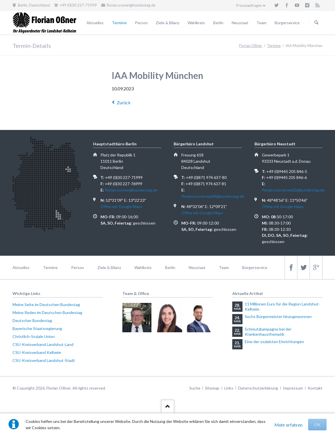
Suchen (316, 22)
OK (317, 424)
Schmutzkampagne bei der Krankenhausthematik (268, 332)
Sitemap (212, 388)
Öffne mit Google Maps (121, 206)
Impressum (293, 388)
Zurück (124, 102)
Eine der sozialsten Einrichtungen (274, 341)
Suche (194, 388)
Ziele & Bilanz (167, 22)
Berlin (218, 22)
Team (261, 22)
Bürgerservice (287, 22)
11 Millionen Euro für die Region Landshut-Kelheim (282, 306)
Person (141, 22)
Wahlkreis (196, 22)
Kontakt (315, 388)
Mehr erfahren (288, 424)
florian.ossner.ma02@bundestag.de (293, 190)
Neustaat (240, 22)
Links (228, 388)
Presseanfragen (249, 5)
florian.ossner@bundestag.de (131, 190)
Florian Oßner (250, 45)
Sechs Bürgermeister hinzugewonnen (278, 316)
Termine (119, 22)
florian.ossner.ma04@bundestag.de (212, 196)
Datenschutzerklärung (258, 388)
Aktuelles (95, 22)
